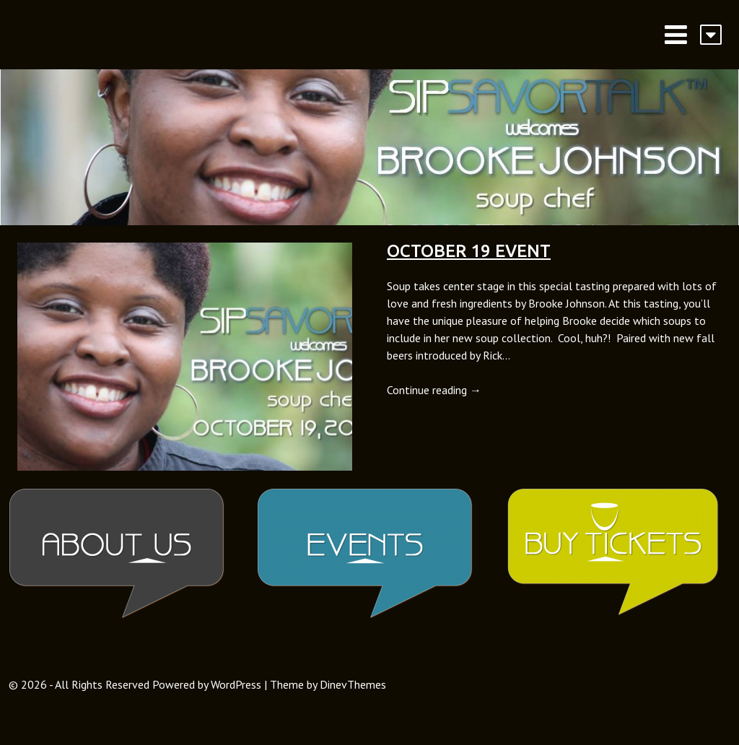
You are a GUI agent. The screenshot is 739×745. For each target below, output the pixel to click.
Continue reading (434, 390)
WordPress (236, 684)
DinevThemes (353, 684)
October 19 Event (469, 251)
